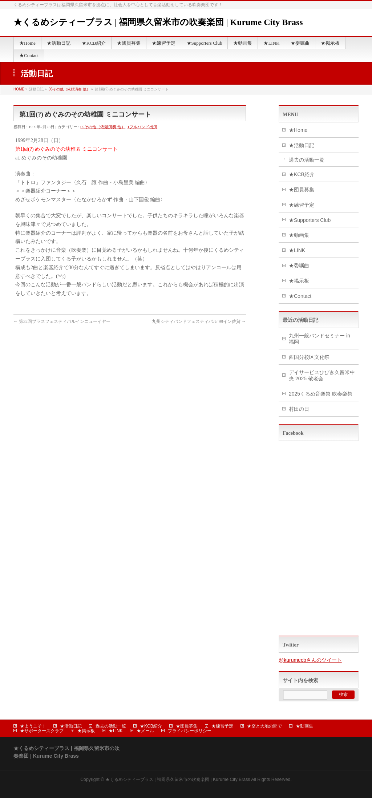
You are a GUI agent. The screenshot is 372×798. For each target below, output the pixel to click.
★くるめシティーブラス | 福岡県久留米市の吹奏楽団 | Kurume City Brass (158, 22)
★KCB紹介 (302, 174)
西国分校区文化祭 (309, 357)
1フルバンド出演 (143, 127)
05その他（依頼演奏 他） (69, 89)
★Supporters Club (310, 220)
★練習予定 (301, 205)
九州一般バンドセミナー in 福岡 (319, 339)
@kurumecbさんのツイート (310, 660)
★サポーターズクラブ (42, 730)
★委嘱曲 (299, 265)
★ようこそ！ (33, 726)
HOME (18, 89)
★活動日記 (301, 145)
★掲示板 (299, 281)
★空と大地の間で (264, 726)
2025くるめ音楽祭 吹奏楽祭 (320, 394)
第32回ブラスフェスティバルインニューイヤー (61, 321)
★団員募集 (301, 190)
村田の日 (299, 409)
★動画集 (299, 235)
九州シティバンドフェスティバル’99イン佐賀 (199, 321)
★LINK (297, 250)
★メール (145, 730)
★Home (298, 130)
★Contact (300, 296)
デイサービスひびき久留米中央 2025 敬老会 (322, 375)
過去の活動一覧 (306, 160)
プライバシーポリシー (189, 730)
